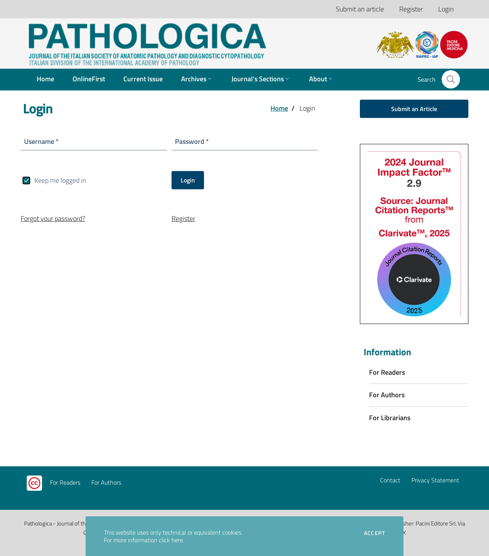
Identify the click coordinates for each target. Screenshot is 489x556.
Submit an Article (414, 108)
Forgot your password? (53, 218)
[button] (451, 79)
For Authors (106, 482)
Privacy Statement (435, 480)
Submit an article (360, 9)
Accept (374, 533)
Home (279, 108)
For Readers (65, 482)
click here (171, 540)
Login (446, 9)
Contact (390, 480)
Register (411, 9)
